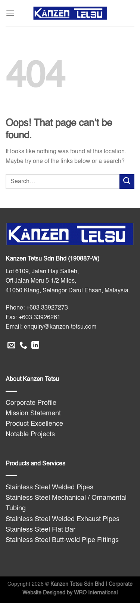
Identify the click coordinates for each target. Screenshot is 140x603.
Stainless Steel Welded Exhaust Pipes (62, 519)
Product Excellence (34, 424)
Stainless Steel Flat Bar (40, 529)
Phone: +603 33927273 (37, 308)
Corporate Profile (31, 403)
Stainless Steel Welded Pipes (49, 487)
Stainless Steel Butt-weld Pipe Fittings (62, 540)
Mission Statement (33, 413)
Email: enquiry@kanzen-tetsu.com (51, 327)
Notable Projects (30, 434)
